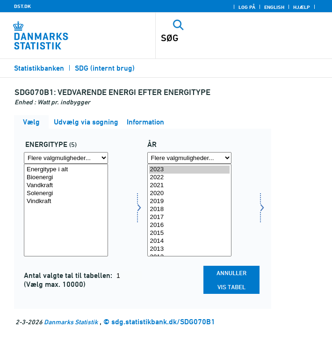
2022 (189, 178)
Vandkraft (66, 186)
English (274, 7)
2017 (189, 217)
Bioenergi (66, 178)
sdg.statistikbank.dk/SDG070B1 (163, 321)
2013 (189, 249)
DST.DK (22, 6)
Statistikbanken (39, 68)
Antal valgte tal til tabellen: (69, 275)
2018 (189, 209)
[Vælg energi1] (66, 210)
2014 (189, 241)
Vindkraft (66, 201)
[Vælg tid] (189, 210)
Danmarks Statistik (71, 322)
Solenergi (66, 193)
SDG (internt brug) (105, 68)
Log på (246, 7)
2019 (189, 201)
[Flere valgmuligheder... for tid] (189, 158)
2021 (189, 186)
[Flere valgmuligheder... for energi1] (66, 158)
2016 (189, 225)
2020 (189, 193)
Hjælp (301, 7)
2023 (189, 170)
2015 (189, 233)
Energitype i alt (66, 170)
